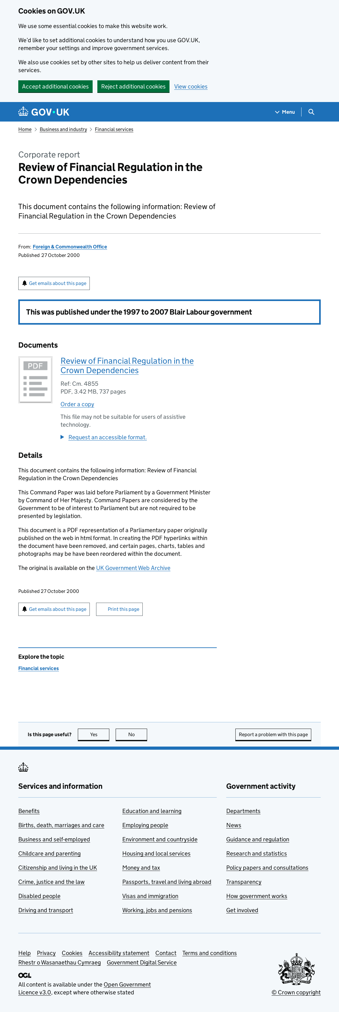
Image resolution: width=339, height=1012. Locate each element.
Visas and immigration (150, 896)
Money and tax (141, 867)
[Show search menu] (311, 112)
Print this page (123, 609)
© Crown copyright (296, 992)
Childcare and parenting (49, 853)
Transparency (243, 881)
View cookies (191, 86)
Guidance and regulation (257, 839)
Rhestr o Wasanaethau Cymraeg (59, 962)
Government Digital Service (142, 962)
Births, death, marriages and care (61, 825)
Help (24, 953)
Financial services (114, 129)
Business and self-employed (54, 839)
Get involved (242, 910)
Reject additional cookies (133, 86)
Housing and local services (156, 853)
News (233, 825)
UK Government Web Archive (133, 567)
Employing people (145, 825)
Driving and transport (45, 910)
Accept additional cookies (55, 86)
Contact (165, 953)
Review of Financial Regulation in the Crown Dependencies (127, 365)
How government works (256, 896)
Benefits (29, 811)
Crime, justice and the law (51, 881)
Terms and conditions (209, 953)
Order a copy (77, 404)
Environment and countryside (160, 839)
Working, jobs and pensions (157, 910)
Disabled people (39, 896)
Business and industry (63, 129)
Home (25, 129)
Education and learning (151, 811)
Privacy (46, 953)
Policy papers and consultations (267, 867)
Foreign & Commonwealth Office (70, 247)
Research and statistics (256, 853)
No (137, 734)
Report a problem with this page (273, 734)
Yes (100, 734)
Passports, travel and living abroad (166, 881)
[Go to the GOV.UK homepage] (43, 112)
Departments (243, 811)
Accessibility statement (119, 953)
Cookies (72, 953)
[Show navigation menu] (285, 112)
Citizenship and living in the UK (57, 867)
